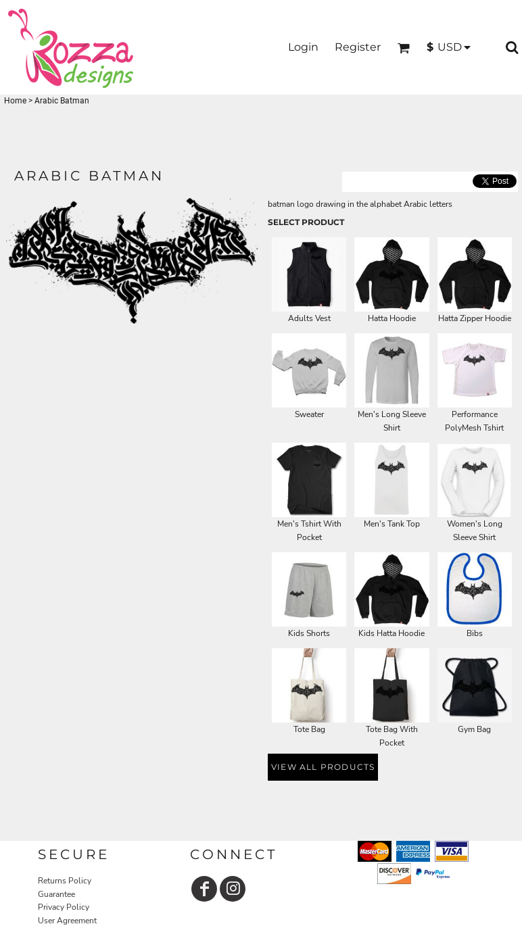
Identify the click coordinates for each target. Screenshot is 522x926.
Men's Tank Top (392, 523)
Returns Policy (64, 880)
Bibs (475, 633)
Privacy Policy (63, 907)
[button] (403, 47)
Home (15, 100)
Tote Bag (309, 729)
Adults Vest (309, 318)
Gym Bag (474, 729)
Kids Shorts (309, 633)
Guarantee (56, 894)
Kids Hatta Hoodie (391, 633)
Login (303, 47)
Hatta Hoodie (392, 318)
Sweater (309, 414)
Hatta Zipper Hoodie (474, 318)
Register (358, 47)
